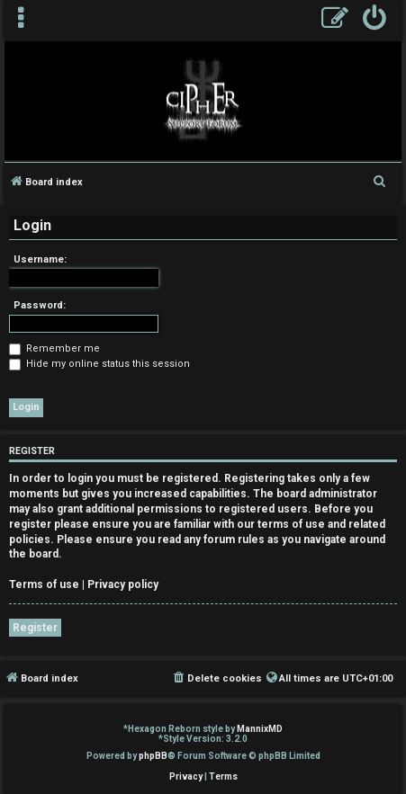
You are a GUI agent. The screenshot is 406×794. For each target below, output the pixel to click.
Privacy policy (122, 584)
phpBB (153, 756)
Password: (40, 305)
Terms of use (44, 584)
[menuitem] (374, 20)
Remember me (54, 348)
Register (35, 627)
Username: (40, 259)
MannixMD (260, 729)
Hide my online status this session (99, 364)
